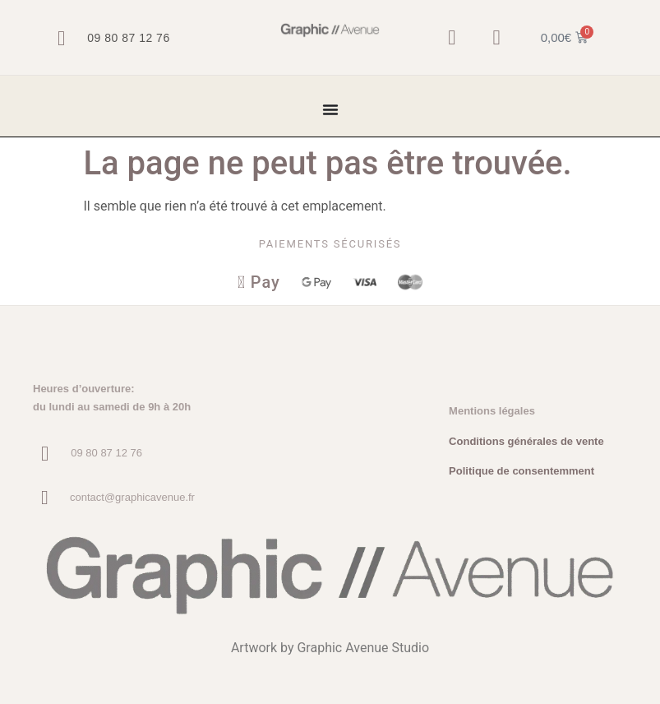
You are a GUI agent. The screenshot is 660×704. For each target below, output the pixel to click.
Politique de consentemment (521, 471)
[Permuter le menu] (330, 109)
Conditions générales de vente (526, 441)
